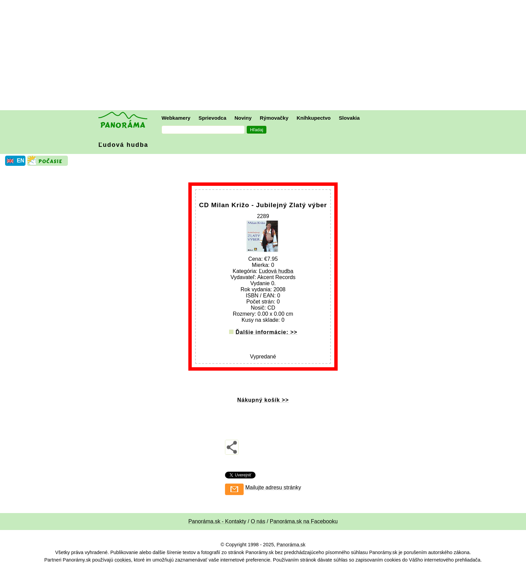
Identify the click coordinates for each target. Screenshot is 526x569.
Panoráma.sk (291, 544)
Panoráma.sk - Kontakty (217, 521)
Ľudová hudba (123, 144)
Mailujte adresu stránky (273, 487)
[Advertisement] (264, 55)
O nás (258, 521)
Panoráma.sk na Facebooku (304, 521)
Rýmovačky (274, 118)
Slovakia (349, 118)
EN (20, 160)
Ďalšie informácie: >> (266, 332)
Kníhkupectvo (314, 118)
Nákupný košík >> (263, 400)
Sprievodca (212, 118)
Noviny (243, 118)
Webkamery (176, 118)
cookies (122, 560)
